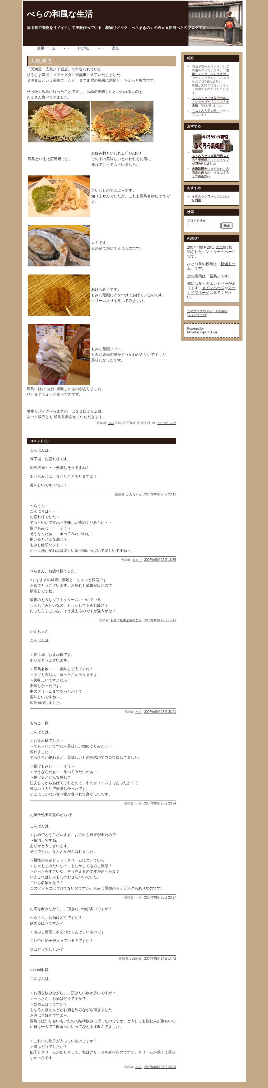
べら (111, 423)
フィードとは (197, 315)
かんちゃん (134, 494)
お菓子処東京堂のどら (126, 620)
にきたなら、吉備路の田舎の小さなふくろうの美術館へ (210, 172)
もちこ (137, 559)
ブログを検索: (197, 220)
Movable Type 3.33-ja (202, 332)
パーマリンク (167, 423)
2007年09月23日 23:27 (160, 897)
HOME (83, 48)
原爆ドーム (46, 48)
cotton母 (136, 958)
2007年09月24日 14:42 (160, 958)
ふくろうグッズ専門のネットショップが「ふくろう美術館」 (210, 101)
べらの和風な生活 (60, 14)
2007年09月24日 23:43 (160, 1067)
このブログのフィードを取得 (207, 311)
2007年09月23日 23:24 (160, 803)
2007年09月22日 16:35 (160, 559)
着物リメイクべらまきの (47, 411)
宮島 (115, 48)
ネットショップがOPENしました (210, 159)
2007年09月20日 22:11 (160, 494)
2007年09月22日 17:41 (160, 620)
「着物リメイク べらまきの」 (210, 72)
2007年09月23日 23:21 (160, 711)
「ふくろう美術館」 (206, 110)
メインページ (213, 288)
